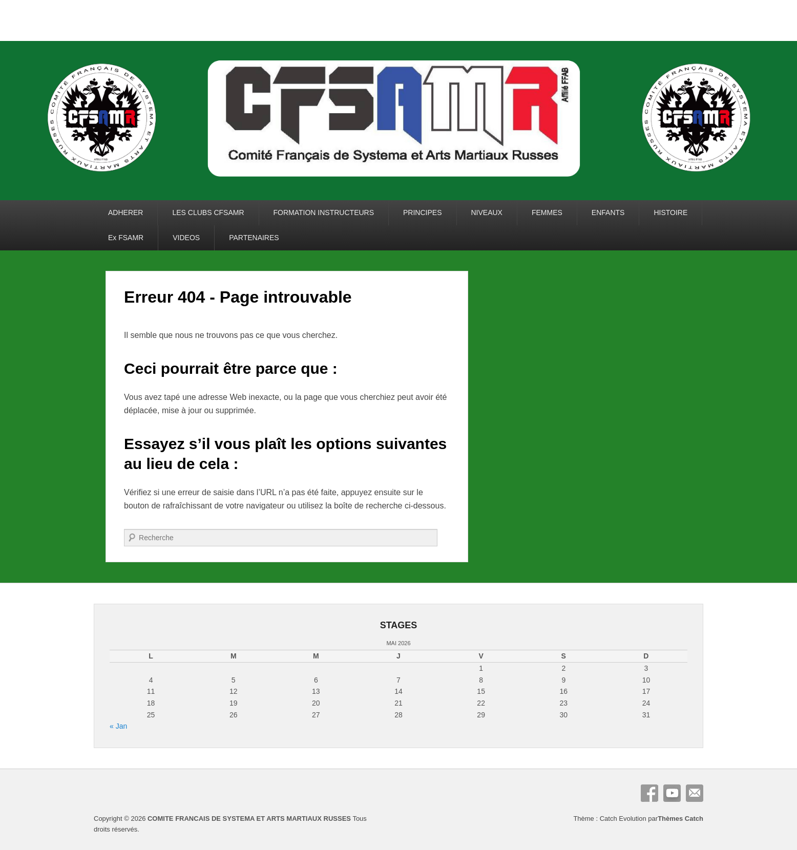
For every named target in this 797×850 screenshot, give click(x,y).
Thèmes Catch (680, 818)
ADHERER (125, 212)
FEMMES (547, 212)
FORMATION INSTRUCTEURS (324, 212)
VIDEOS (186, 237)
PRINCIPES (422, 212)
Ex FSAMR (125, 237)
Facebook (649, 793)
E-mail (694, 793)
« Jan (118, 726)
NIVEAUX (486, 212)
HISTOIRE (670, 212)
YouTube (672, 793)
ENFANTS (608, 212)
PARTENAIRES (254, 237)
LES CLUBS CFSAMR (208, 212)
